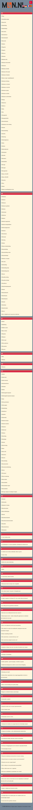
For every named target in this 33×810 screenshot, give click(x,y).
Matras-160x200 (4, 177)
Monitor (3, 442)
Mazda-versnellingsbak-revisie (7, 189)
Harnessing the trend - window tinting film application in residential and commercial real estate (14, 617)
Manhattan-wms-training (6, 124)
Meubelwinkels (4, 308)
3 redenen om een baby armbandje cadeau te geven (11, 551)
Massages (3, 167)
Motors (3, 470)
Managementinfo (4, 118)
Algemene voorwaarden (22, 806)
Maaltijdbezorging (5, 19)
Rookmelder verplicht (5, 699)
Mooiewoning (4, 445)
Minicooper (3, 340)
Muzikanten (3, 529)
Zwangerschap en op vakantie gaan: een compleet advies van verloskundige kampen (13, 796)
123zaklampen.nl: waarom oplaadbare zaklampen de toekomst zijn (14, 544)
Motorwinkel (4, 479)
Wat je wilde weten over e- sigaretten (8, 768)
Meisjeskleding (4, 249)
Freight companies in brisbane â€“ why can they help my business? (14, 598)
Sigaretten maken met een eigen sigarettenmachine (11, 706)
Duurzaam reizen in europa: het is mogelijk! (10, 583)
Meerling (3, 239)
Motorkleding (4, 460)
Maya (2, 183)
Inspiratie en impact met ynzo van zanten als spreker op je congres (14, 647)
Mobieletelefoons (5, 383)
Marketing (3, 136)
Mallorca (3, 105)
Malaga (3, 99)
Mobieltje (3, 386)
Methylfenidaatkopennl (6, 286)
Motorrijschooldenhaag (6, 467)
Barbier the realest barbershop (7, 562)
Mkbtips (3, 359)
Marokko (3, 155)
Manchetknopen (4, 121)
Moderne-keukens (5, 423)
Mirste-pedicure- (4, 343)
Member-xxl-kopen (5, 258)
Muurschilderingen (5, 511)
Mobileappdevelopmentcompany (8, 395)
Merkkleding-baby (5, 267)
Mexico (3, 311)
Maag (2, 16)
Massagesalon (4, 170)
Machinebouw (4, 34)
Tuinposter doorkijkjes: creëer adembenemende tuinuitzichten (13, 731)
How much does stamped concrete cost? (9, 639)
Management (4, 115)
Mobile (3, 389)
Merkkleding (4, 264)
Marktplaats (3, 152)
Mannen (3, 127)
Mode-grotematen (5, 402)
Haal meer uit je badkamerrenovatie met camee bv (11, 612)
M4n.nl (9, 806)
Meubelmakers (4, 298)
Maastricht (3, 22)
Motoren (3, 457)
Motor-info (3, 451)
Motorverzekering (5, 476)
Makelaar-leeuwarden (5, 62)
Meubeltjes (3, 304)
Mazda (2, 186)
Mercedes (3, 261)
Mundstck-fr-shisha (5, 505)
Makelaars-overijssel (5, 84)
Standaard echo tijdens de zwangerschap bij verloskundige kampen (14, 723)
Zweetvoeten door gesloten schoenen (8, 800)
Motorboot (3, 454)
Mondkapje (3, 439)
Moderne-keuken (4, 420)
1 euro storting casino (5, 537)
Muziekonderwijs (5, 526)
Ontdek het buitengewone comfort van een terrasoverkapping (13, 664)
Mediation (3, 196)
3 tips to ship (4, 554)
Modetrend (3, 429)
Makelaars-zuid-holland (6, 96)
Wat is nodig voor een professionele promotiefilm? (11, 765)
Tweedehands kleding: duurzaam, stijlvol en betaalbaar (12, 738)
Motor (2, 448)
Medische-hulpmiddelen (6, 224)
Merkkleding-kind (5, 270)
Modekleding (4, 408)
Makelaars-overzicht (5, 87)
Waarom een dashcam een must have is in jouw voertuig (12, 756)
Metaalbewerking (5, 277)
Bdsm (2, 569)
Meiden (3, 243)
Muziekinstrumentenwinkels (7, 520)
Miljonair (3, 336)
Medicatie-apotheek (5, 205)
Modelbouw (4, 411)
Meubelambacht (4, 292)
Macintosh (3, 40)
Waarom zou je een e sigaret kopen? (8, 762)
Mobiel (3, 374)
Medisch (3, 218)
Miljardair (3, 333)
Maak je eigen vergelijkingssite (7, 78)
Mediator (3, 199)
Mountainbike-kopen (5, 485)
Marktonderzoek (4, 149)
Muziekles (3, 523)
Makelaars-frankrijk (5, 74)
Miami (2, 321)
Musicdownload (4, 508)
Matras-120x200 (4, 173)
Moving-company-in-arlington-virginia (9, 491)
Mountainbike (4, 482)
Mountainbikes (4, 488)
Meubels (3, 301)
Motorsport (3, 473)
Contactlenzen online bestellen (7, 576)
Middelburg (3, 324)
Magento (3, 50)
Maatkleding (4, 25)
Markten (3, 146)
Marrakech (3, 158)
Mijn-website (4, 330)
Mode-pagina (4, 405)
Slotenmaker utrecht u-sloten (7, 716)
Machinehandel (4, 37)
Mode (2, 398)
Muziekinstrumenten (5, 517)
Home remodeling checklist (6, 633)
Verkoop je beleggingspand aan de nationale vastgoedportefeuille (14, 745)
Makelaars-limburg (5, 81)
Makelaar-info (4, 59)
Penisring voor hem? (5, 672)
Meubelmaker (4, 295)
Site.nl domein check (5, 709)
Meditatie (3, 230)
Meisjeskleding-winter (6, 252)
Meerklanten (4, 233)
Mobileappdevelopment (6, 392)
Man (2, 112)
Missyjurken (4, 346)
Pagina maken (14, 806)
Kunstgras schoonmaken (6, 654)
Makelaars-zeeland (5, 93)
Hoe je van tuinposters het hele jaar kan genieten (11, 625)
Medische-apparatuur (5, 221)
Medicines (3, 215)
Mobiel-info (4, 377)
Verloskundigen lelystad (6, 748)
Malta (2, 108)
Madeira (3, 43)
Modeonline (4, 417)
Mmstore (3, 366)
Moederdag (3, 436)
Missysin (3, 349)
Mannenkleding (4, 130)
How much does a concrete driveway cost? (9, 636)
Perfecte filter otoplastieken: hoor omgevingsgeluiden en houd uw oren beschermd (14, 676)
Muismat (3, 499)
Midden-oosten (4, 327)
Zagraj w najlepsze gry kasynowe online (9, 788)
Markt (2, 142)
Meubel (3, 289)
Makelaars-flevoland (5, 71)
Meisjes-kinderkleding (6, 246)
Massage (3, 164)
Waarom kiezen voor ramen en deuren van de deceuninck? (12, 759)
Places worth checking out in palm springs (9, 684)
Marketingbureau (5, 139)
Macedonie (3, 31)
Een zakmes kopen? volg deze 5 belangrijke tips (10, 591)
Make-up (3, 53)
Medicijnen (3, 212)
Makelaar (3, 56)
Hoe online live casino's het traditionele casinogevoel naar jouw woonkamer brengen (13, 629)
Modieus (3, 432)
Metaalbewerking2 (5, 280)
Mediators (3, 202)
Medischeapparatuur (5, 227)
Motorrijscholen (4, 463)
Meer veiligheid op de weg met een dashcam (10, 314)
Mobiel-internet (4, 380)
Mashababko (4, 161)
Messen (3, 274)
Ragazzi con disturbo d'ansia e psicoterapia (9, 691)
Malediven (3, 102)
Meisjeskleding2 (4, 255)
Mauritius (3, 180)
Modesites (3, 426)
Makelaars (3, 65)
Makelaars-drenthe (5, 68)
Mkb (2, 356)
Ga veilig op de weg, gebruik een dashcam (9, 605)
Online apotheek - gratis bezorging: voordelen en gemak (12, 661)
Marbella (3, 133)
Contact (29, 806)
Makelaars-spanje (5, 90)
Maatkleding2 (4, 28)
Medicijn (3, 209)
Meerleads (3, 236)
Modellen (3, 414)
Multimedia (3, 502)
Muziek (3, 514)
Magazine (3, 47)
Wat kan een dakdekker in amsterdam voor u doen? (11, 771)
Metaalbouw (4, 283)
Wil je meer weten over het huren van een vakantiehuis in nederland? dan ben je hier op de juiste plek (15, 779)
